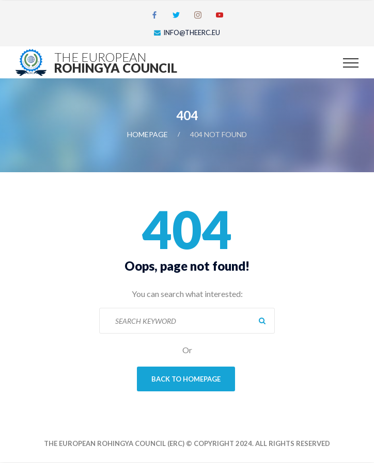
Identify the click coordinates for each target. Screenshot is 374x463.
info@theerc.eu (191, 32)
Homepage (147, 134)
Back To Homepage (186, 379)
